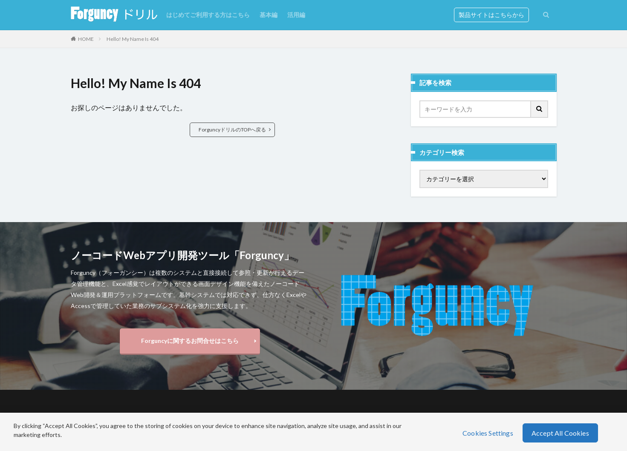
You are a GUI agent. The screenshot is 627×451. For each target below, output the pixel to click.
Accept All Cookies (560, 433)
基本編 (268, 14)
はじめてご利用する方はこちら (208, 14)
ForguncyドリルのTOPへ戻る (232, 129)
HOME (86, 39)
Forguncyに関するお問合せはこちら (190, 340)
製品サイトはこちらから (491, 14)
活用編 (296, 14)
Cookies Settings (487, 433)
